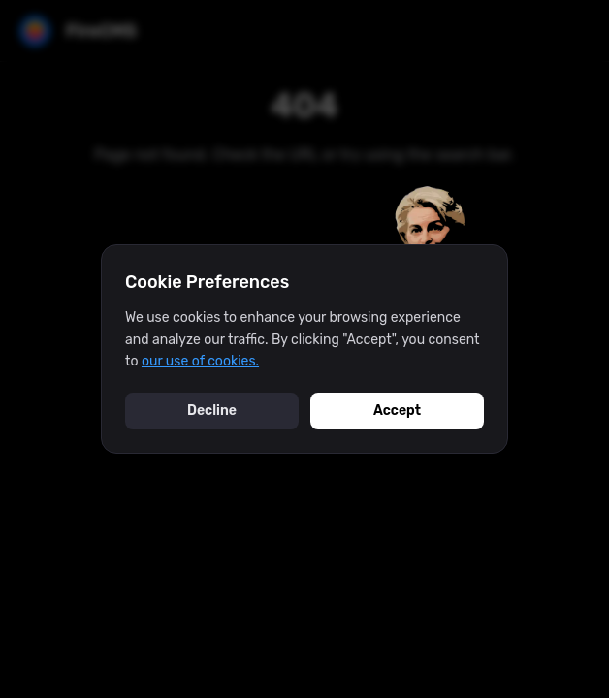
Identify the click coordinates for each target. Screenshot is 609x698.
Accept (397, 410)
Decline (212, 410)
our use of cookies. (200, 361)
